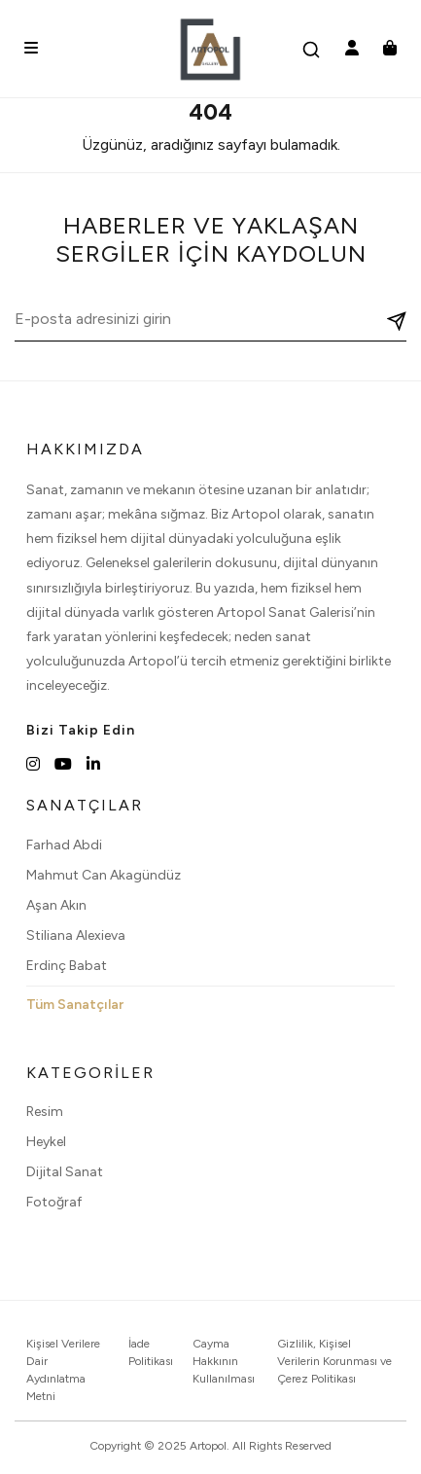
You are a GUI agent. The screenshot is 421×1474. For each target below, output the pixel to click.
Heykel (46, 1141)
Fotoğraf (54, 1202)
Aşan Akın (56, 905)
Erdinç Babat (66, 965)
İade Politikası (150, 1352)
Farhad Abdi (64, 845)
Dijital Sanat (64, 1172)
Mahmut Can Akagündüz (103, 875)
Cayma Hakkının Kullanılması (224, 1361)
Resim (44, 1111)
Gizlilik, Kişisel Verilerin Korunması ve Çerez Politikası (334, 1361)
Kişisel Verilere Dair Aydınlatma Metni (63, 1370)
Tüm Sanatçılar (74, 1004)
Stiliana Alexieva (75, 935)
